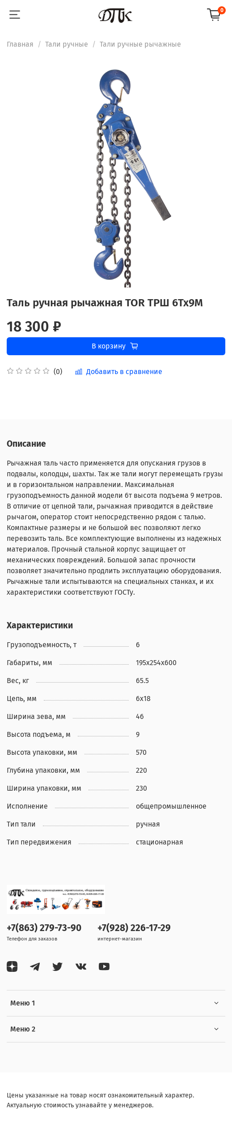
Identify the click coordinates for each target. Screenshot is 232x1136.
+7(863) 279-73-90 (44, 928)
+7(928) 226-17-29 (134, 928)
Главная (20, 44)
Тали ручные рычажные (140, 44)
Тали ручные (66, 44)
